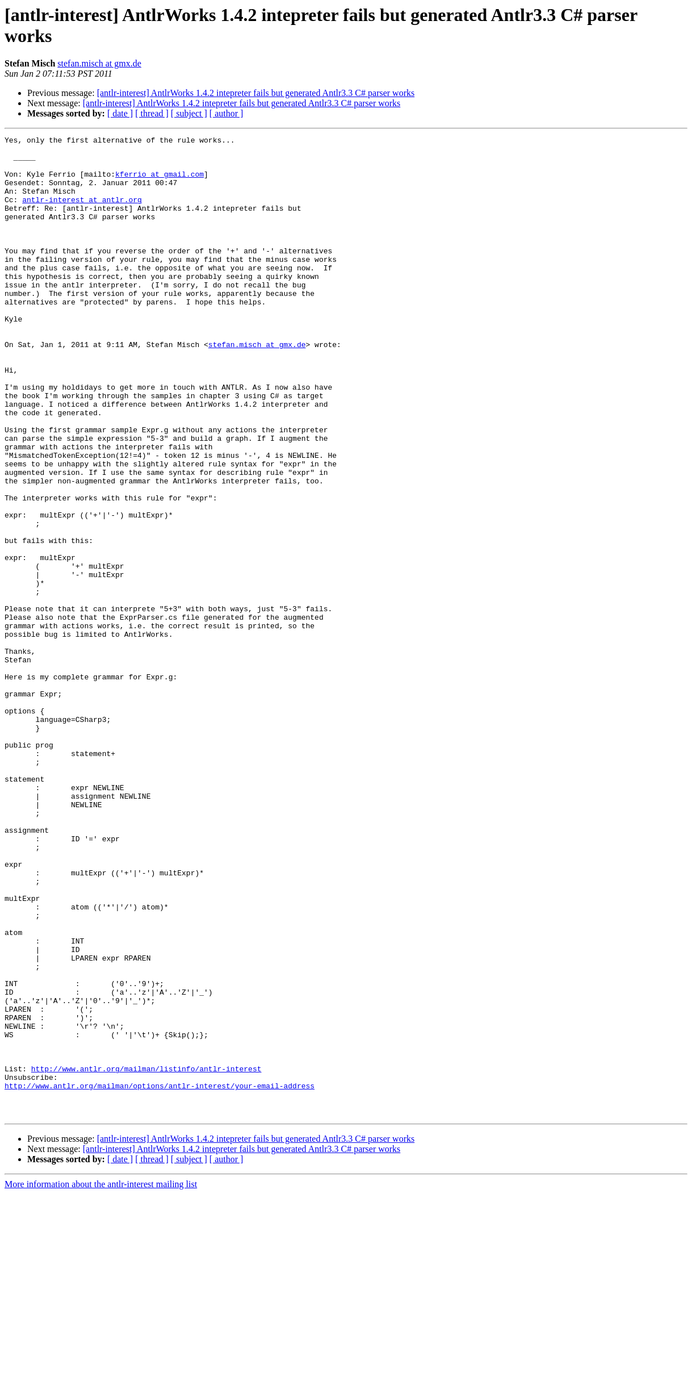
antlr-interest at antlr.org (82, 213)
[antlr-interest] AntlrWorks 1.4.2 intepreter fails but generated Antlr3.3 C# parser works (256, 93)
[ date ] (120, 113)
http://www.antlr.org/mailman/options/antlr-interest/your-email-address (159, 1276)
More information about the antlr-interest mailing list (101, 1380)
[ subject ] (189, 113)
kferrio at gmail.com (159, 182)
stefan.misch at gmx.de (99, 63)
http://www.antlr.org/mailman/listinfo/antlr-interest (146, 1256)
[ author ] (226, 113)
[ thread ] (152, 113)
